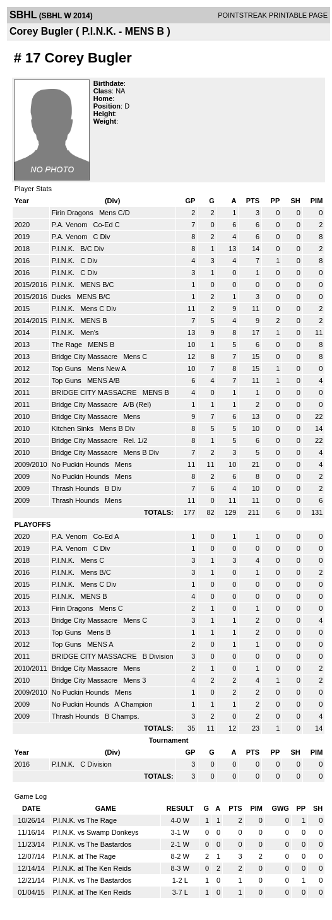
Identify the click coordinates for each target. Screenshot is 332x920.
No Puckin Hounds (81, 464)
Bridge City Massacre (86, 356)
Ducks (62, 296)
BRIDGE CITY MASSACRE (95, 392)
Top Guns (67, 368)
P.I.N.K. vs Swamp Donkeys (95, 832)
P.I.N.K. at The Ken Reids (91, 868)
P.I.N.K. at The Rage (84, 856)
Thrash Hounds (76, 488)
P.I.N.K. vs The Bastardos (91, 844)
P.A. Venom (71, 224)
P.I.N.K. (64, 248)
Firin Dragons (73, 212)
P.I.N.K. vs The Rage (84, 820)
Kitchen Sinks (74, 428)
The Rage (68, 344)
